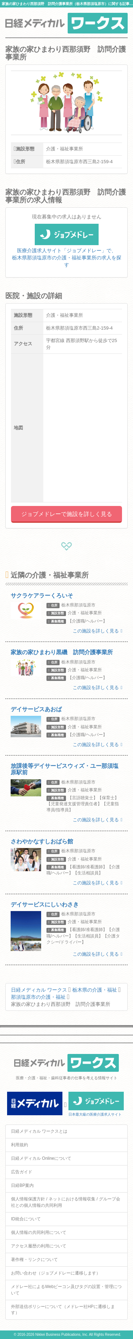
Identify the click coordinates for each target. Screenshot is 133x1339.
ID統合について (26, 1218)
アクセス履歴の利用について (38, 1246)
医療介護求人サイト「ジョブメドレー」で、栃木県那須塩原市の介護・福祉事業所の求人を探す (66, 250)
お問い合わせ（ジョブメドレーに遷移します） (55, 1273)
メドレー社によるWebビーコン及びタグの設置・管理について (66, 1289)
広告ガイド (21, 1171)
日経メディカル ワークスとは (39, 1131)
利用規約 (19, 1144)
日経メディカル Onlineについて (41, 1158)
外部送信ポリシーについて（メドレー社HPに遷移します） (63, 1309)
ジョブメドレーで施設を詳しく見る (66, 514)
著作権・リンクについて (34, 1259)
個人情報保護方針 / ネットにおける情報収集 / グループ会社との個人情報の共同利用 (65, 1202)
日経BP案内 (22, 1185)
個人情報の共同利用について (38, 1232)
